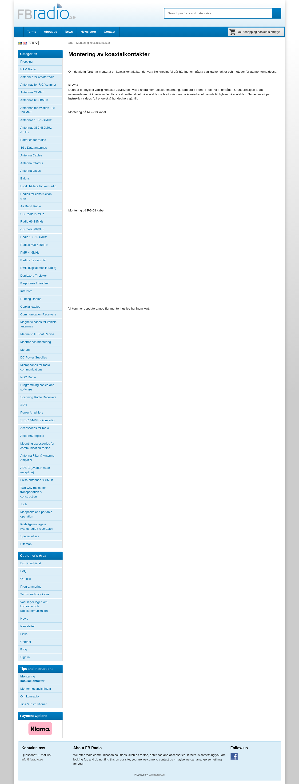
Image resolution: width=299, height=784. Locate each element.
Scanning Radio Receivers (38, 397)
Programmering (31, 586)
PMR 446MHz (30, 252)
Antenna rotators (31, 163)
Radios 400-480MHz (34, 245)
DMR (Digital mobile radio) (38, 268)
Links (24, 634)
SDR (23, 404)
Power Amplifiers (31, 412)
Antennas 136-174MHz (41, 120)
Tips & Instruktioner (33, 704)
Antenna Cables (31, 155)
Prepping (26, 61)
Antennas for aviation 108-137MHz (38, 110)
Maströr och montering (35, 342)
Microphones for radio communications (35, 367)
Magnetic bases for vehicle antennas (38, 324)
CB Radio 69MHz (32, 229)
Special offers (29, 536)
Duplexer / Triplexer (33, 275)
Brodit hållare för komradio (38, 186)
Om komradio (29, 696)
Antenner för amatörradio (41, 77)
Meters (25, 349)
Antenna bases (41, 171)
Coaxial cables (30, 306)
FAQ (23, 571)
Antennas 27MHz (41, 92)
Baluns (25, 178)
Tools (24, 504)
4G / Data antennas (33, 147)
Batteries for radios (33, 140)
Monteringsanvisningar (35, 688)
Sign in (25, 657)
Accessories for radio (41, 428)
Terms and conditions (34, 594)
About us (50, 31)
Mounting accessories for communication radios (37, 446)
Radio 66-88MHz (32, 221)
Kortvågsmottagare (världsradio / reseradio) (36, 526)
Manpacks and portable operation (36, 514)
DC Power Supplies (33, 357)
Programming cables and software (37, 387)
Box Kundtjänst (30, 563)
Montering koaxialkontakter (32, 679)
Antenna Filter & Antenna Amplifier (37, 458)
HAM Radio (41, 69)
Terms (31, 31)
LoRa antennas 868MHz (36, 480)
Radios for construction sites (36, 196)
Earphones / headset (34, 283)
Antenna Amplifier (32, 436)
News (69, 31)
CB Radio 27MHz (32, 214)
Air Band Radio (30, 206)
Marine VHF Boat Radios (37, 334)
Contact (109, 31)
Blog (23, 649)
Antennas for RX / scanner (38, 84)
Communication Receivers (38, 314)
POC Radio (28, 377)
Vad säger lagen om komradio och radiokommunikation (34, 606)
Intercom (26, 291)
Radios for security (33, 260)
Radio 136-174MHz (33, 237)
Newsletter (88, 31)
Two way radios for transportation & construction (33, 492)
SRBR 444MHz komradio (37, 420)
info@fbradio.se (32, 759)
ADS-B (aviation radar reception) (35, 470)
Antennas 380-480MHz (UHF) (41, 130)
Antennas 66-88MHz (41, 100)
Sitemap (26, 544)
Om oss (25, 579)
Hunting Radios (30, 299)
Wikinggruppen (157, 774)
